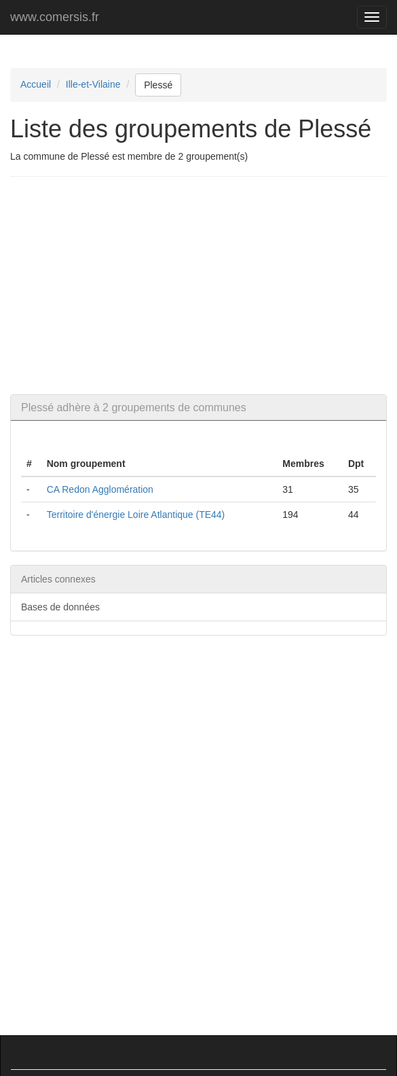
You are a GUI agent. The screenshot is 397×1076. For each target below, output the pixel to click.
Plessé (158, 85)
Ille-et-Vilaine (93, 84)
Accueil (35, 84)
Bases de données (60, 607)
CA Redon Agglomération (100, 489)
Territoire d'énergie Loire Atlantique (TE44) (136, 514)
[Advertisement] (203, 285)
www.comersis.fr (54, 17)
